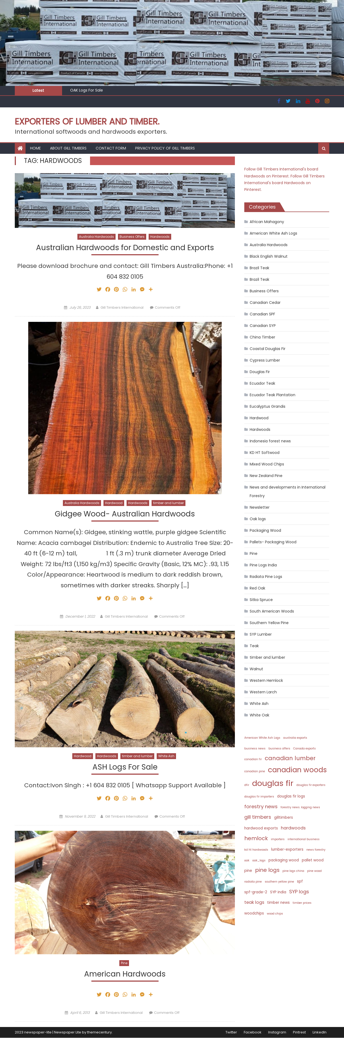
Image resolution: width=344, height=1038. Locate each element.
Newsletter (260, 507)
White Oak (259, 715)
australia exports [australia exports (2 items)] (295, 738)
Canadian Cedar (265, 302)
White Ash (166, 756)
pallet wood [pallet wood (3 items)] (313, 860)
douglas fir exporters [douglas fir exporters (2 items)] (310, 785)
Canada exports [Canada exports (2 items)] (304, 748)
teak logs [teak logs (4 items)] (254, 902)
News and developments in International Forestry (287, 491)
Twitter (231, 1032)
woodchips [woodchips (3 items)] (254, 913)
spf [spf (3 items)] (300, 881)
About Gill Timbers (68, 148)
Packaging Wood (265, 530)
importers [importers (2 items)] (278, 839)
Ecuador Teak (262, 383)
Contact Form (111, 148)
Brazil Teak (259, 268)
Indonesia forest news (270, 441)
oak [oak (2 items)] (246, 860)
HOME (35, 148)
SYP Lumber (261, 634)
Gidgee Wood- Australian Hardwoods (125, 514)
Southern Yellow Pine (269, 622)
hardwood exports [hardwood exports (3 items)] (261, 828)
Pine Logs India (263, 565)
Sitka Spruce (261, 599)
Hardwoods (160, 236)
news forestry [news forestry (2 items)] (315, 850)
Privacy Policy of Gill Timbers (165, 148)
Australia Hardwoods (96, 236)
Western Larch (263, 692)
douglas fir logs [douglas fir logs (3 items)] (291, 796)
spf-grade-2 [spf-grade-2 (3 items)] (255, 892)
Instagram (277, 1032)
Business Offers (132, 236)
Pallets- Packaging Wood (273, 542)
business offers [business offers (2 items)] (279, 748)
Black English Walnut (269, 256)
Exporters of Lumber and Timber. (87, 121)
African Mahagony (267, 221)
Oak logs (258, 519)
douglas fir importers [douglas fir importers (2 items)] (259, 797)
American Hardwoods (125, 974)
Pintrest (299, 1032)
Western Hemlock (266, 680)
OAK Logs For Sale (86, 90)
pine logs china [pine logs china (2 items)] (293, 871)
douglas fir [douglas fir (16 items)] (272, 783)
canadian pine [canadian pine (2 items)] (254, 771)
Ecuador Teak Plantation (272, 395)
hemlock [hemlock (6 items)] (256, 838)
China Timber (262, 337)
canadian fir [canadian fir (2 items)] (253, 759)
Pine (124, 963)
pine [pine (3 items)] (248, 870)
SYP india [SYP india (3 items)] (278, 892)
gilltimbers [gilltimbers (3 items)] (283, 817)
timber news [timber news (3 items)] (278, 902)
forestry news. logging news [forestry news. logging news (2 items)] (300, 807)
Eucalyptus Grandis (267, 406)
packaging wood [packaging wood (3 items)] (283, 860)
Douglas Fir (260, 371)
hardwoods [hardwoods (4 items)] (293, 828)
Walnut (256, 669)
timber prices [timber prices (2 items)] (302, 903)
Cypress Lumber (265, 360)
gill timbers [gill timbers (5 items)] (257, 817)
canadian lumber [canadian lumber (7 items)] (290, 758)
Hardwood (114, 503)
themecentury (99, 1032)
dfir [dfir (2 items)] (246, 785)
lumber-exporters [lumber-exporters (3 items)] (287, 849)
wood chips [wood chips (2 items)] (275, 914)
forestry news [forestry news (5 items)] (261, 806)
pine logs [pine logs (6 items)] (267, 870)
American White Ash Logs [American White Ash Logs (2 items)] (262, 738)
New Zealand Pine (266, 475)
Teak (254, 646)
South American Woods (272, 611)
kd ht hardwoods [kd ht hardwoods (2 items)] (256, 850)
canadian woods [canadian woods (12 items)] (297, 770)
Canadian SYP (263, 325)
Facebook (252, 1032)
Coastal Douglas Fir (267, 348)
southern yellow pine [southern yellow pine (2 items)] (279, 882)
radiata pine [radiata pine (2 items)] (253, 882)
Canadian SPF (262, 314)
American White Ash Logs (273, 233)
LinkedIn (320, 1032)
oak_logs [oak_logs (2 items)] (259, 860)
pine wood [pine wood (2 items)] (314, 871)
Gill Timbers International (122, 307)
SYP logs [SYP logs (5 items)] (299, 891)
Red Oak (257, 588)
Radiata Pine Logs (266, 576)
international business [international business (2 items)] (304, 839)
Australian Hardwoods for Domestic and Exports (124, 248)
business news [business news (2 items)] (255, 748)
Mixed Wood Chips (267, 464)
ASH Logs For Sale (124, 768)
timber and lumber (168, 503)
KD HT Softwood (265, 452)
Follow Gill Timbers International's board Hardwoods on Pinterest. (284, 182)
